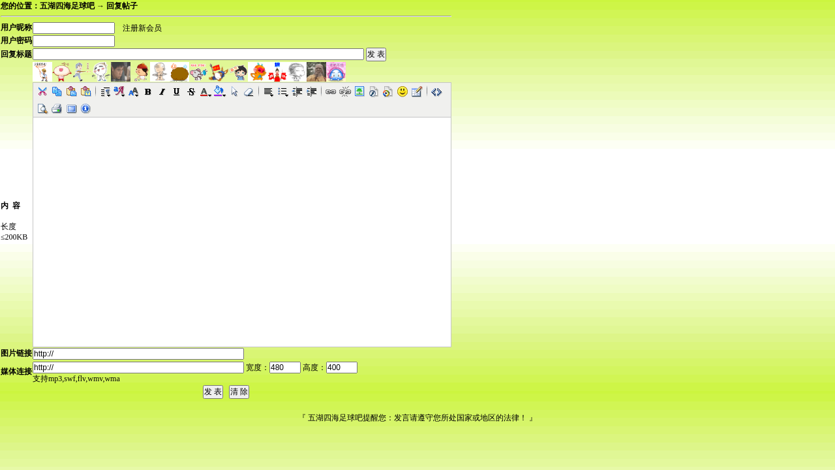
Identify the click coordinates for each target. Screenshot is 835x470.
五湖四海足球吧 (67, 5)
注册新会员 (142, 28)
